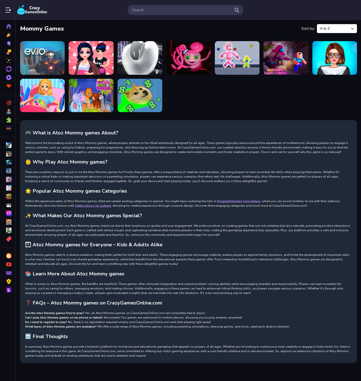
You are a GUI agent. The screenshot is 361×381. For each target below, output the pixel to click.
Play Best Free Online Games (32, 10)
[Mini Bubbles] (140, 58)
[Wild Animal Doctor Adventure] (91, 95)
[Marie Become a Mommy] (91, 58)
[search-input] (181, 10)
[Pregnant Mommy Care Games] (42, 95)
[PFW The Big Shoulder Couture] (334, 58)
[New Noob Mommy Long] (237, 58)
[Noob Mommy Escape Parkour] (285, 58)
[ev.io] (42, 58)
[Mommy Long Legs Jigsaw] (188, 58)
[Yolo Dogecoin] (140, 95)
